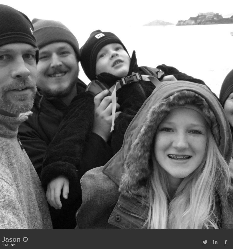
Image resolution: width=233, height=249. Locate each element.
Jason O (15, 239)
